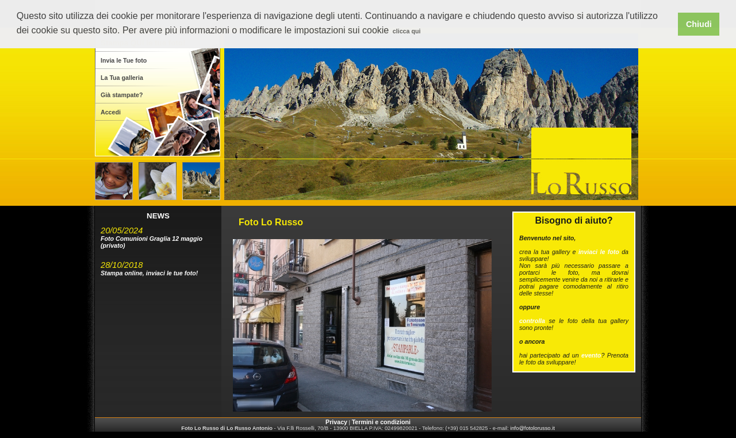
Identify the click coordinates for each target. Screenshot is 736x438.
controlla (532, 320)
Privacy (336, 421)
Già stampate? (122, 94)
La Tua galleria (122, 77)
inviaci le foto (598, 251)
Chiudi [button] (699, 24)
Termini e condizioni (381, 421)
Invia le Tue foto (124, 60)
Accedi (111, 112)
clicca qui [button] (407, 31)
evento (591, 355)
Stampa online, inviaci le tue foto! (149, 273)
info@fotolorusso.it (532, 428)
